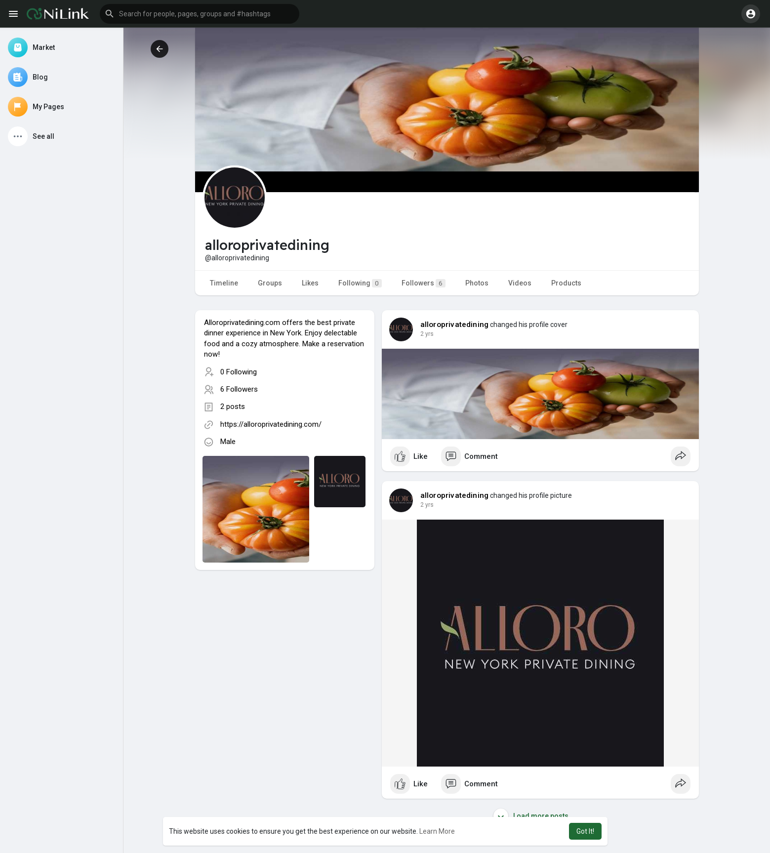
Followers (424, 283)
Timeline (224, 283)
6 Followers (239, 389)
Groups (270, 283)
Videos (519, 283)
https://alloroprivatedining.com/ (271, 424)
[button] (199, 14)
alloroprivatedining (454, 324)
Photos (476, 283)
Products (566, 283)
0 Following (238, 371)
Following (360, 283)
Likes (310, 283)
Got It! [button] (585, 831)
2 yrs (427, 333)
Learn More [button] (437, 831)
